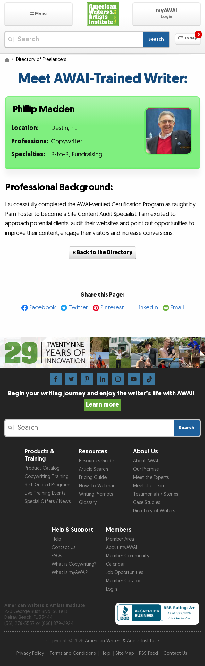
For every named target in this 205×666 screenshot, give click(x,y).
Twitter (78, 308)
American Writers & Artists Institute (122, 641)
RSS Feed (148, 653)
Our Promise (146, 469)
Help (56, 539)
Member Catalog (123, 581)
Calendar (115, 564)
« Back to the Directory (102, 252)
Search (156, 39)
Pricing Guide (93, 477)
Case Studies (146, 502)
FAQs (57, 556)
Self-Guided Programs (48, 485)
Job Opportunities (124, 572)
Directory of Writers (154, 511)
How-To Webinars (97, 486)
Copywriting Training (47, 476)
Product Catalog (42, 468)
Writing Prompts (96, 494)
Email (177, 308)
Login (111, 589)
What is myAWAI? (70, 572)
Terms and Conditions (72, 653)
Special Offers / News (48, 501)
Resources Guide (96, 461)
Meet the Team (149, 486)
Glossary (88, 502)
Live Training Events (45, 493)
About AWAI (145, 461)
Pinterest (112, 308)
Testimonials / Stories (155, 494)
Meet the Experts (151, 477)
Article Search (93, 469)
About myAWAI (121, 547)
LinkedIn (147, 308)
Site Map (124, 653)
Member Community (127, 556)
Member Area (120, 539)
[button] (38, 14)
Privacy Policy (30, 653)
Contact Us (63, 547)
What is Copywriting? (74, 564)
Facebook (42, 308)
